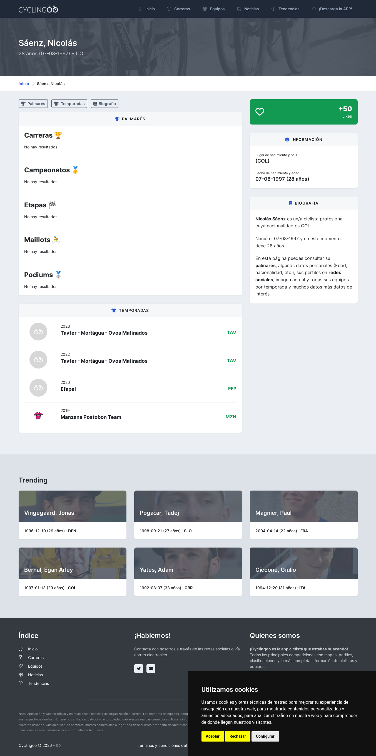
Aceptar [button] (213, 736)
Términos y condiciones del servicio (170, 745)
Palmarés (33, 103)
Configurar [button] (265, 736)
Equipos (35, 666)
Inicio (24, 83)
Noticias (35, 674)
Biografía (104, 103)
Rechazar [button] (238, 736)
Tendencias (38, 683)
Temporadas (69, 103)
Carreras (36, 657)
